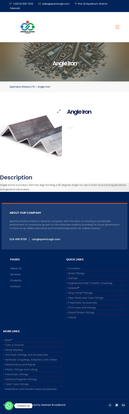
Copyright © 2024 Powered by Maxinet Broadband (34, 405)
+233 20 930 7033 (21, 3)
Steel (70, 128)
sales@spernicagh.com (54, 3)
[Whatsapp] (9, 406)
